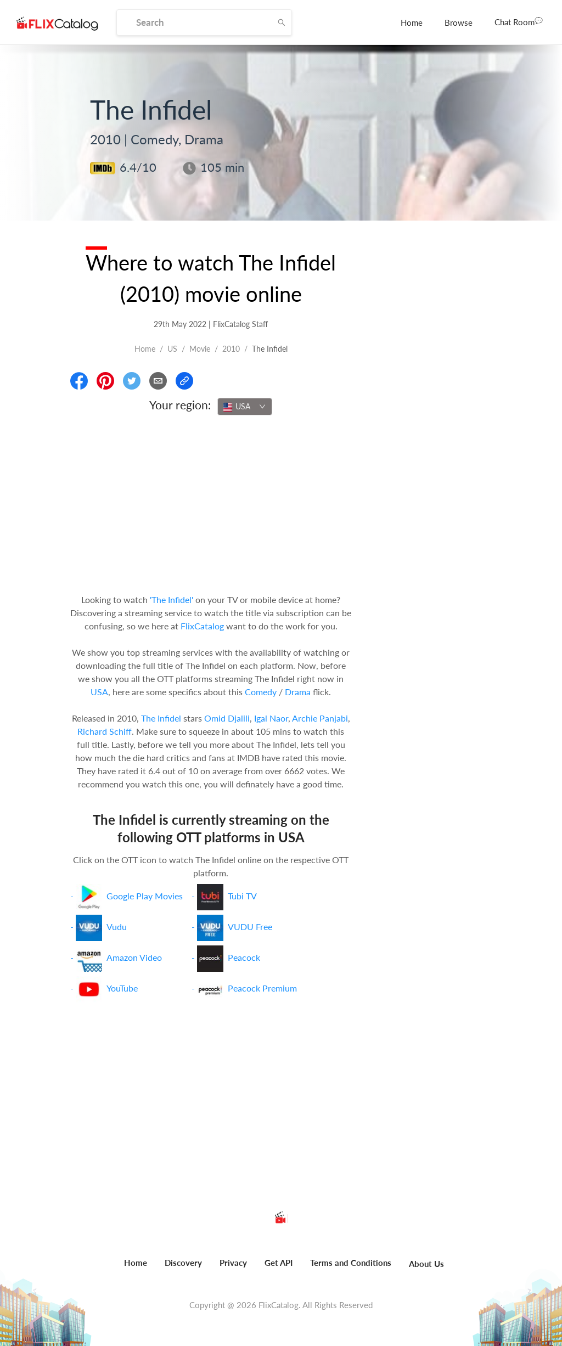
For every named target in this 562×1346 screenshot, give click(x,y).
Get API (279, 1263)
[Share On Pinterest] (105, 381)
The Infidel (161, 718)
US (172, 348)
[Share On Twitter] (131, 381)
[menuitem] (411, 22)
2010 (231, 348)
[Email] (158, 381)
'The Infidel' (171, 599)
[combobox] (244, 406)
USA (99, 691)
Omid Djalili (227, 718)
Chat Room (518, 21)
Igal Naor (271, 718)
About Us (426, 1264)
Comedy (261, 691)
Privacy (233, 1263)
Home (412, 22)
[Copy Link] (184, 381)
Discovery (183, 1263)
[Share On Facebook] (79, 381)
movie (199, 348)
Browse (459, 22)
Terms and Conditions (350, 1263)
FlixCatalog (202, 626)
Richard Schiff (104, 731)
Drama (298, 691)
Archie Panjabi (320, 718)
